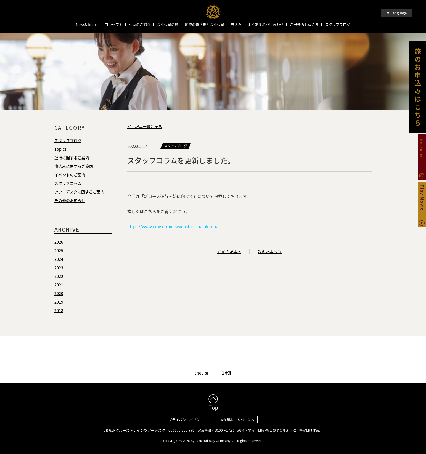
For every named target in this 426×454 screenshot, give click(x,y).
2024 (58, 259)
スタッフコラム (67, 183)
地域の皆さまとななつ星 (204, 24)
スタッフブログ (337, 24)
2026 (58, 242)
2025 (58, 250)
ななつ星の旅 (167, 24)
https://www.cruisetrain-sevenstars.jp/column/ (172, 227)
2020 (58, 293)
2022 (58, 276)
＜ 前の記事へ (229, 251)
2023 (58, 267)
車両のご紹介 (139, 24)
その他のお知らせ (69, 200)
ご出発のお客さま (304, 24)
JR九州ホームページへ (237, 419)
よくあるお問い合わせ (266, 24)
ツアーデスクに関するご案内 (79, 192)
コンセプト (114, 24)
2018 (58, 310)
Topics (60, 149)
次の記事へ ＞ (270, 251)
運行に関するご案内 (71, 157)
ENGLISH (202, 373)
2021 (58, 285)
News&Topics (87, 24)
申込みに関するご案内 (73, 166)
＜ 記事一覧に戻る (144, 126)
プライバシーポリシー (185, 419)
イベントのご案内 (69, 174)
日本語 (226, 373)
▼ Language (396, 12)
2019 (58, 302)
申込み (236, 24)
